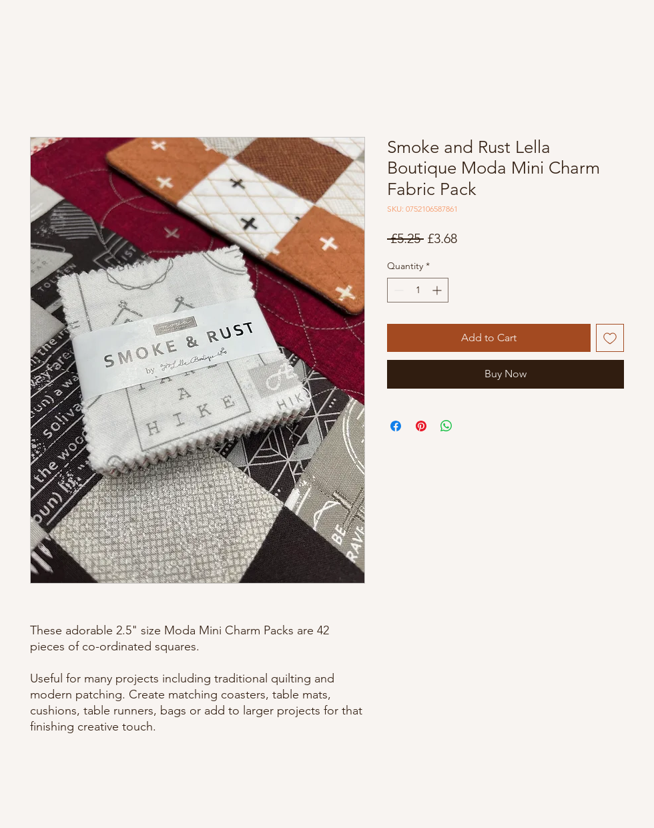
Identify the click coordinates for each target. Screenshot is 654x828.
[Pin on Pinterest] (421, 426)
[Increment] (438, 290)
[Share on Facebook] (396, 426)
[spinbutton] (418, 290)
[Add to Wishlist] (610, 338)
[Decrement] (397, 290)
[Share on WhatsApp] (446, 426)
